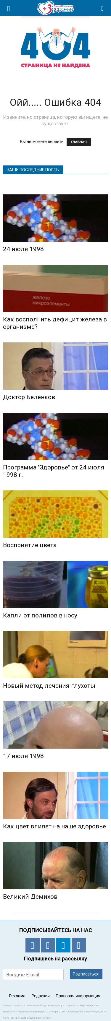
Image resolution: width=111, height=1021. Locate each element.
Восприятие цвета (30, 545)
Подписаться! (86, 974)
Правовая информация (78, 996)
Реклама (17, 996)
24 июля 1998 (23, 249)
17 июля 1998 (23, 756)
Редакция (40, 996)
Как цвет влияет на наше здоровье (54, 826)
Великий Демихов (30, 896)
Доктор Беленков (29, 397)
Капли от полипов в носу (40, 615)
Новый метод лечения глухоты (49, 685)
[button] (102, 8)
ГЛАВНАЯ (79, 142)
